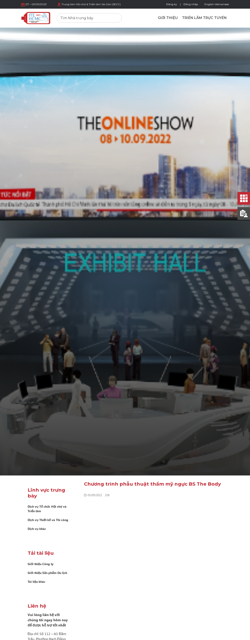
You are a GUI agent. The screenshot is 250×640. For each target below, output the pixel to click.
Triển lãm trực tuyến (204, 18)
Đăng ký (171, 4)
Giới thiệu (168, 18)
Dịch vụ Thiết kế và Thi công (48, 520)
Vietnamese (221, 4)
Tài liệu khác (36, 582)
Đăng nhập (191, 4)
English (209, 4)
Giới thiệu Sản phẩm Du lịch (47, 573)
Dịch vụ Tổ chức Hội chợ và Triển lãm (47, 508)
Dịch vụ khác (37, 529)
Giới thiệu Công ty (41, 564)
